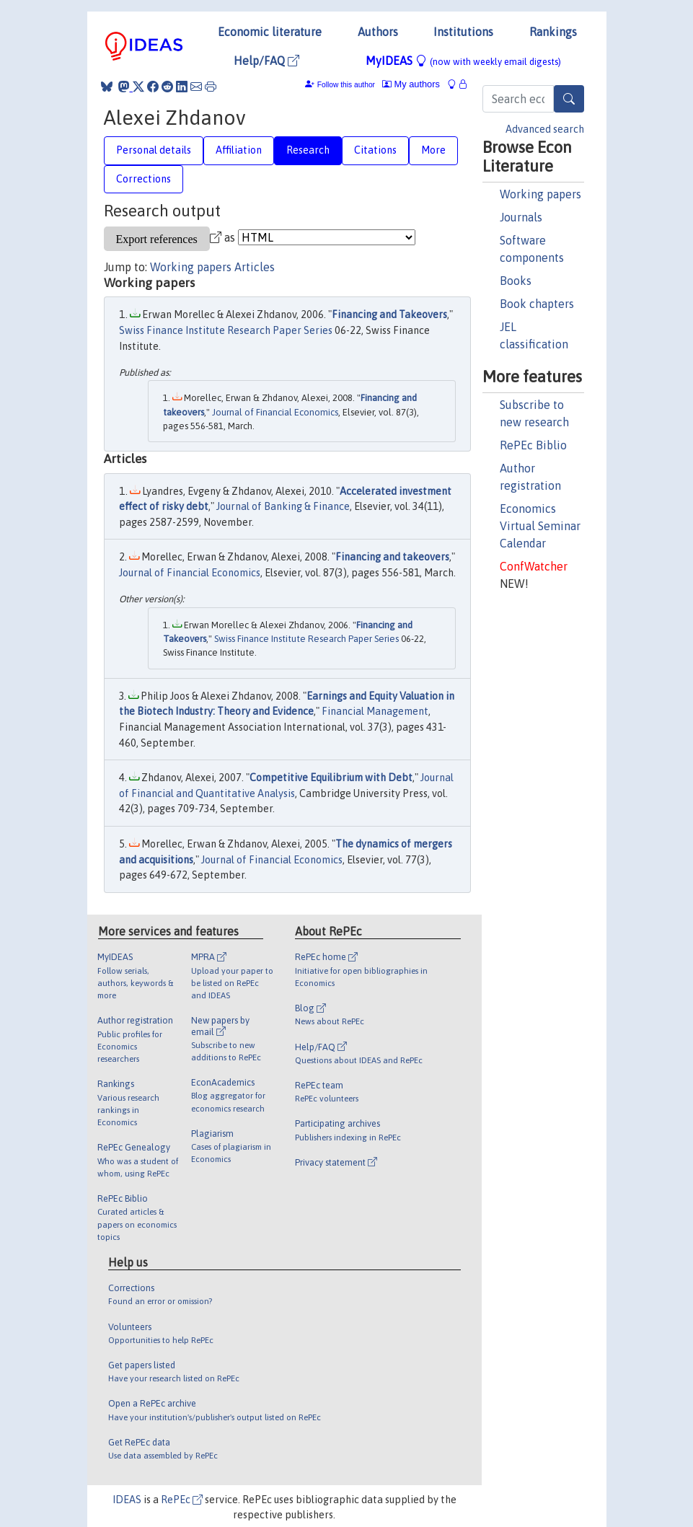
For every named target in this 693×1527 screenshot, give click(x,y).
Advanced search (545, 129)
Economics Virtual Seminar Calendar (540, 526)
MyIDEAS (463, 60)
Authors (378, 31)
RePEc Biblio (533, 445)
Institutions (463, 31)
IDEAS (126, 1499)
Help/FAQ (266, 60)
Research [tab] (308, 150)
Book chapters (537, 303)
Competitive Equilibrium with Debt (331, 777)
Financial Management (375, 711)
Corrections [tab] (143, 179)
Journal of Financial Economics (275, 412)
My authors (411, 84)
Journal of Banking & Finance (283, 506)
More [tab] (433, 150)
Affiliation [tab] (239, 150)
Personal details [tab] (153, 150)
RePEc (182, 1499)
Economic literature (270, 31)
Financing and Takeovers (389, 314)
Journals (521, 217)
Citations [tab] (375, 150)
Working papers (540, 194)
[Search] (569, 99)
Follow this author (346, 85)
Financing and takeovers (392, 557)
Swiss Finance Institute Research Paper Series (225, 330)
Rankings (553, 31)
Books (515, 280)
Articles (254, 266)
